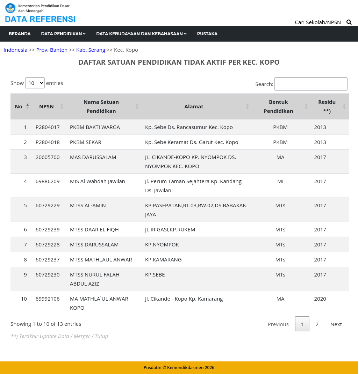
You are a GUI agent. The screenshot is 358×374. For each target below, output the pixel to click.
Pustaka (207, 33)
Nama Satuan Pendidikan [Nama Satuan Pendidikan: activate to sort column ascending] (101, 106)
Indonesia (15, 49)
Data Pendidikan (63, 33)
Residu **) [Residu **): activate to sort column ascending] (327, 106)
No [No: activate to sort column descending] (18, 106)
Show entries (36, 82)
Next (336, 324)
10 (24, 298)
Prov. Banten (51, 49)
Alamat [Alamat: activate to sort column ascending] (194, 106)
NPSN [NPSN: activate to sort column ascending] (46, 106)
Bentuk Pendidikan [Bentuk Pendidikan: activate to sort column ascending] (278, 106)
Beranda (20, 33)
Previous (278, 324)
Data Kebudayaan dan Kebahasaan (141, 33)
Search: (302, 84)
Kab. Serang (90, 49)
